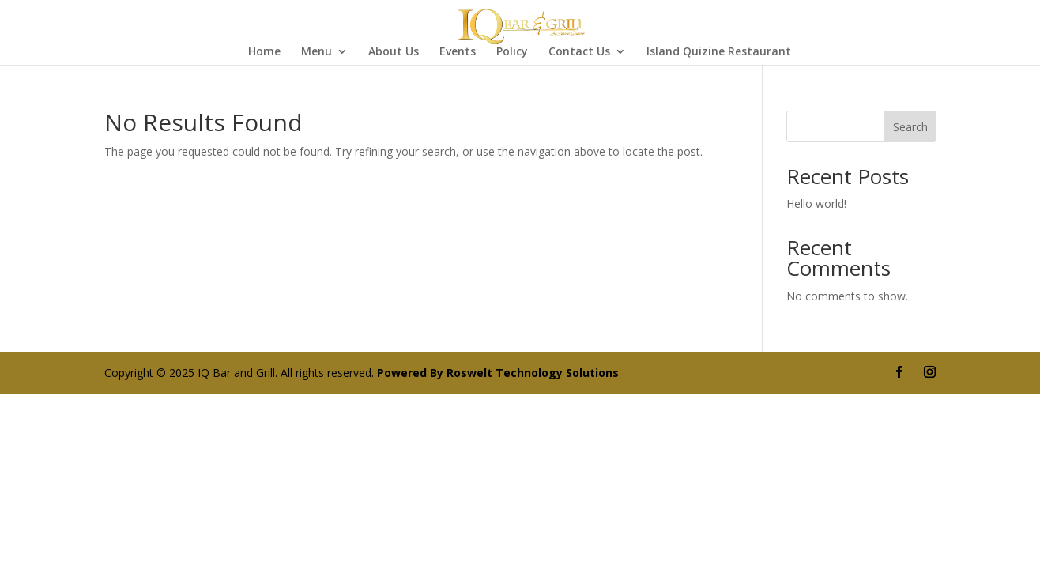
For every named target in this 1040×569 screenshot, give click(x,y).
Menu (316, 52)
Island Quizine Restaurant (718, 52)
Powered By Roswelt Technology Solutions (498, 372)
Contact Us (579, 52)
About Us (393, 52)
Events (457, 52)
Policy (512, 52)
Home (264, 52)
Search (910, 126)
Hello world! (816, 203)
